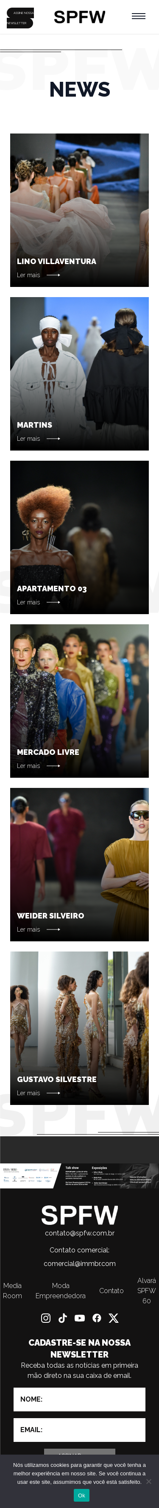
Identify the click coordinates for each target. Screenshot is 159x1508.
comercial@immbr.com (80, 1264)
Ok (81, 1495)
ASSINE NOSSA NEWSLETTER (20, 18)
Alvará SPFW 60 (146, 1291)
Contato (111, 1291)
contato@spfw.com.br (79, 1233)
